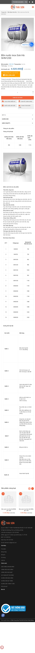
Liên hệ (3, 560)
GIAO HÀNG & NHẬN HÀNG (7, 566)
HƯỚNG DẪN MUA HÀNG (7, 578)
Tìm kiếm (3, 549)
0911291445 (10, 539)
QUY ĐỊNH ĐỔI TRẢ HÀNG (7, 575)
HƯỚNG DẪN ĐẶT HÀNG (7, 580)
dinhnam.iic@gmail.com (10, 542)
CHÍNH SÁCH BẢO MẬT (7, 572)
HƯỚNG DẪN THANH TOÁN (7, 583)
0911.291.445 (9, 75)
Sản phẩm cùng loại (8, 488)
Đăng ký (3, 554)
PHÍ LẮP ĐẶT (4, 586)
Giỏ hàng (3, 557)
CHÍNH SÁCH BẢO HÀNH (7, 569)
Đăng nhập (4, 551)
